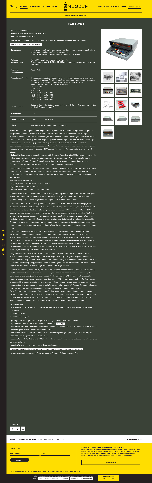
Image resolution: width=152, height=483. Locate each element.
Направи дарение (134, 7)
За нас (40, 440)
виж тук (60, 324)
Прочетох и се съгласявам (108, 478)
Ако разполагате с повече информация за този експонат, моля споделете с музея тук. (46, 349)
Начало (67, 15)
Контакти (60, 440)
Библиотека (49, 440)
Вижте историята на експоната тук (26, 44)
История (32, 440)
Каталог (75, 15)
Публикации (23, 440)
